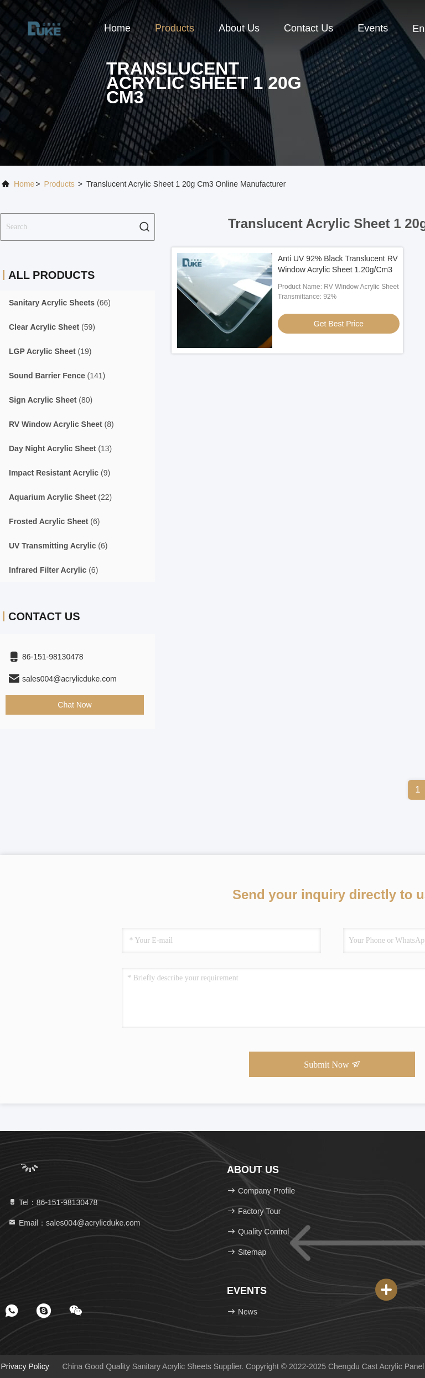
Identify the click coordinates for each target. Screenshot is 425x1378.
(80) (50, 399)
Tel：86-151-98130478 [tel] (52, 1202)
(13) (60, 448)
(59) (52, 327)
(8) (61, 424)
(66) (60, 302)
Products (174, 28)
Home (117, 28)
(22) (60, 497)
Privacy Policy (25, 1366)
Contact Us (308, 28)
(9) (59, 472)
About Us (239, 28)
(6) (54, 521)
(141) (57, 375)
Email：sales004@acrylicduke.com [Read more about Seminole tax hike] (74, 1222)
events (372, 28)
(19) (50, 351)
